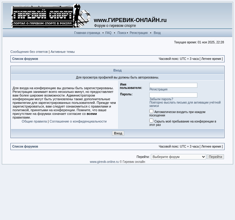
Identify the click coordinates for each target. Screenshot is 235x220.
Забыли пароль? (161, 99)
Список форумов (25, 59)
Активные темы (62, 51)
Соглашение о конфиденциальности (78, 121)
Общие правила (34, 121)
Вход (157, 33)
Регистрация (138, 33)
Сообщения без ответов (29, 51)
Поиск (122, 33)
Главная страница (87, 33)
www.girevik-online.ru (104, 161)
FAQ (108, 33)
